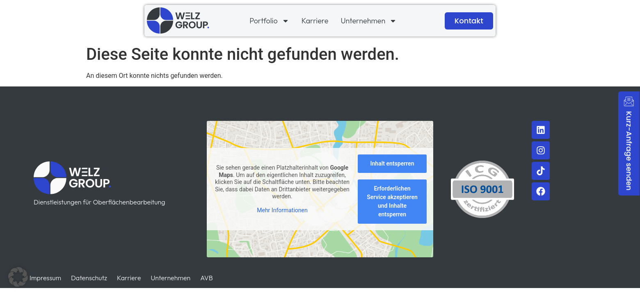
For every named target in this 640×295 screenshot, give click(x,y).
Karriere (315, 20)
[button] (18, 277)
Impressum (45, 278)
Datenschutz (89, 278)
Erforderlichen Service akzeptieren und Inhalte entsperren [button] (392, 202)
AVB (206, 278)
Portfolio (269, 21)
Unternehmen (369, 21)
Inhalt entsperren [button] (392, 164)
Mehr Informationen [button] (282, 210)
